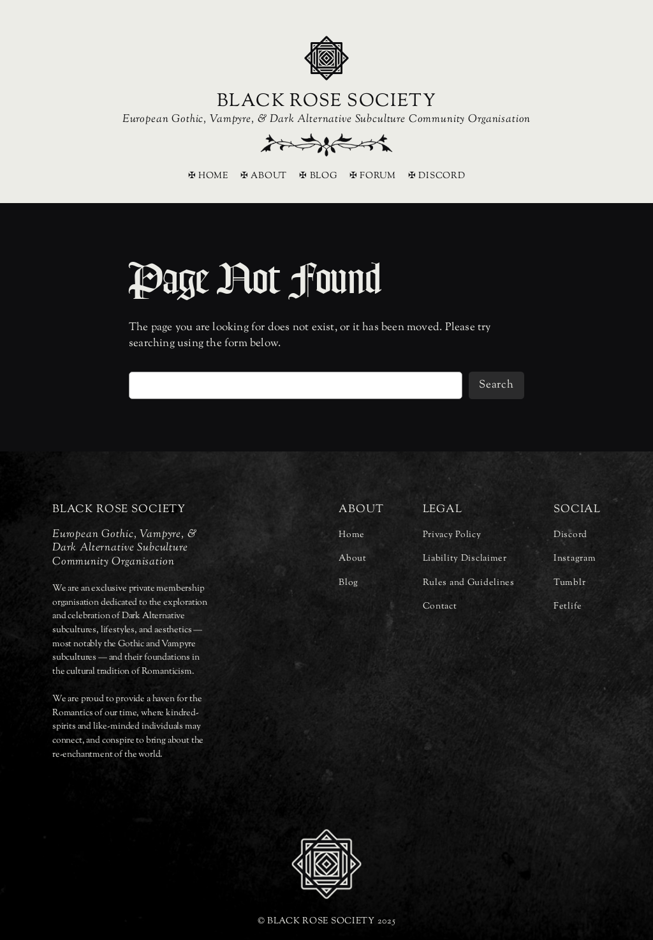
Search (496, 385)
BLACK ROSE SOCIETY (326, 101)
